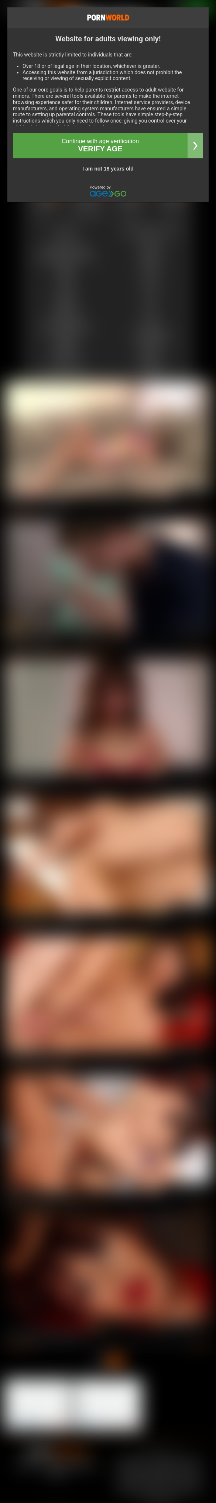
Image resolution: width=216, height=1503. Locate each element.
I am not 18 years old (108, 169)
